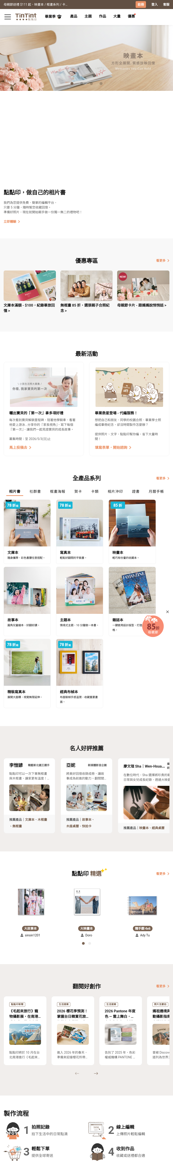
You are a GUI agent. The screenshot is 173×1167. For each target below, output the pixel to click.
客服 (166, 4)
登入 (154, 4)
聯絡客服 (50, 1114)
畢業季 (53, 16)
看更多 (162, 260)
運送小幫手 (30, 1108)
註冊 (141, 4)
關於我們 (68, 1108)
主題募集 (10, 1108)
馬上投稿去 (20, 447)
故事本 (86, 733)
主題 (88, 16)
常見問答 (50, 1108)
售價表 (27, 1114)
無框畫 (17, 739)
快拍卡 (86, 739)
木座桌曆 (72, 739)
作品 (102, 16)
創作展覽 (10, 1114)
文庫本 (29, 733)
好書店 (86, 1108)
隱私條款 (50, 1121)
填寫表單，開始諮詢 (113, 447)
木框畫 (42, 733)
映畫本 (144, 741)
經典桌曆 (158, 741)
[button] (30, 815)
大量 (117, 16)
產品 (73, 16)
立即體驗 (12, 221)
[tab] (73, 17)
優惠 (131, 16)
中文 (163, 1160)
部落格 (67, 1114)
